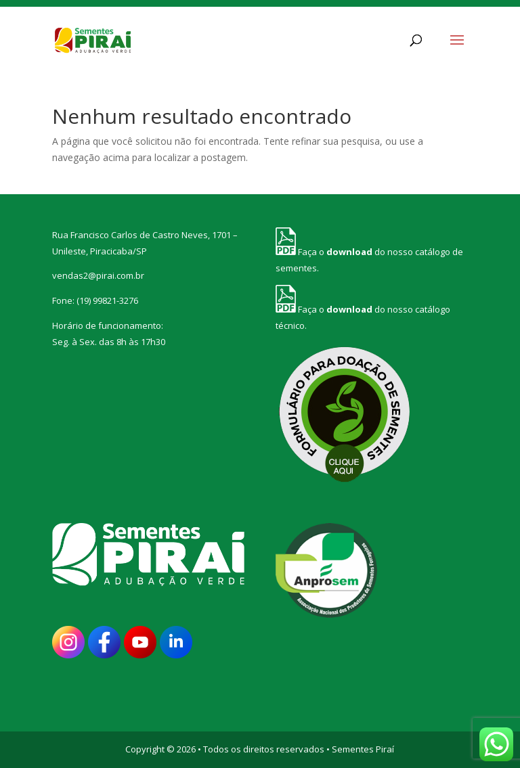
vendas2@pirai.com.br (98, 275)
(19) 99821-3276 (107, 300)
